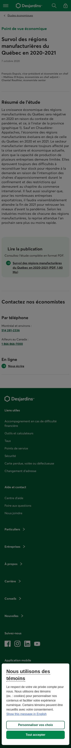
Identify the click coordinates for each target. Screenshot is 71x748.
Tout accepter (35, 734)
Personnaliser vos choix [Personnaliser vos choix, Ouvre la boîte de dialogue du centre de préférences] (35, 725)
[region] (35, 704)
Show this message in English (26, 714)
